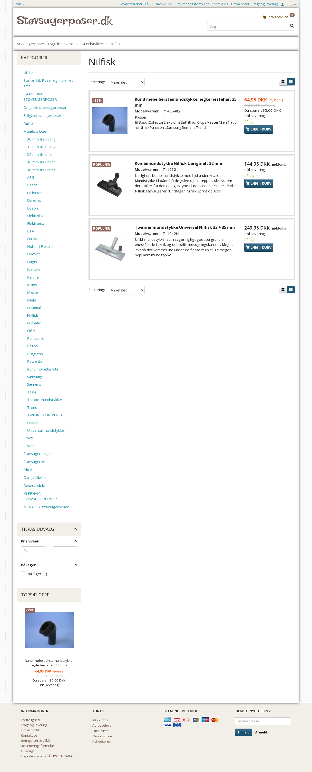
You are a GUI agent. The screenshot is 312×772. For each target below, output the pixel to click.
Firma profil (240, 4)
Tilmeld (243, 732)
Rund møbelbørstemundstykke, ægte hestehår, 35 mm (49, 662)
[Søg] (292, 26)
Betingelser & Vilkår (36, 740)
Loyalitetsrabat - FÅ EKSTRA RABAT (146, 4)
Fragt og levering (265, 4)
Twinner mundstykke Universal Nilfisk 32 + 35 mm (185, 228)
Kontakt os (220, 4)
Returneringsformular (192, 4)
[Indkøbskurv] (278, 16)
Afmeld (261, 732)
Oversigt (27, 751)
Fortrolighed (30, 720)
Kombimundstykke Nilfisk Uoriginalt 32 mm (179, 163)
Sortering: (96, 81)
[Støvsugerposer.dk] (64, 23)
